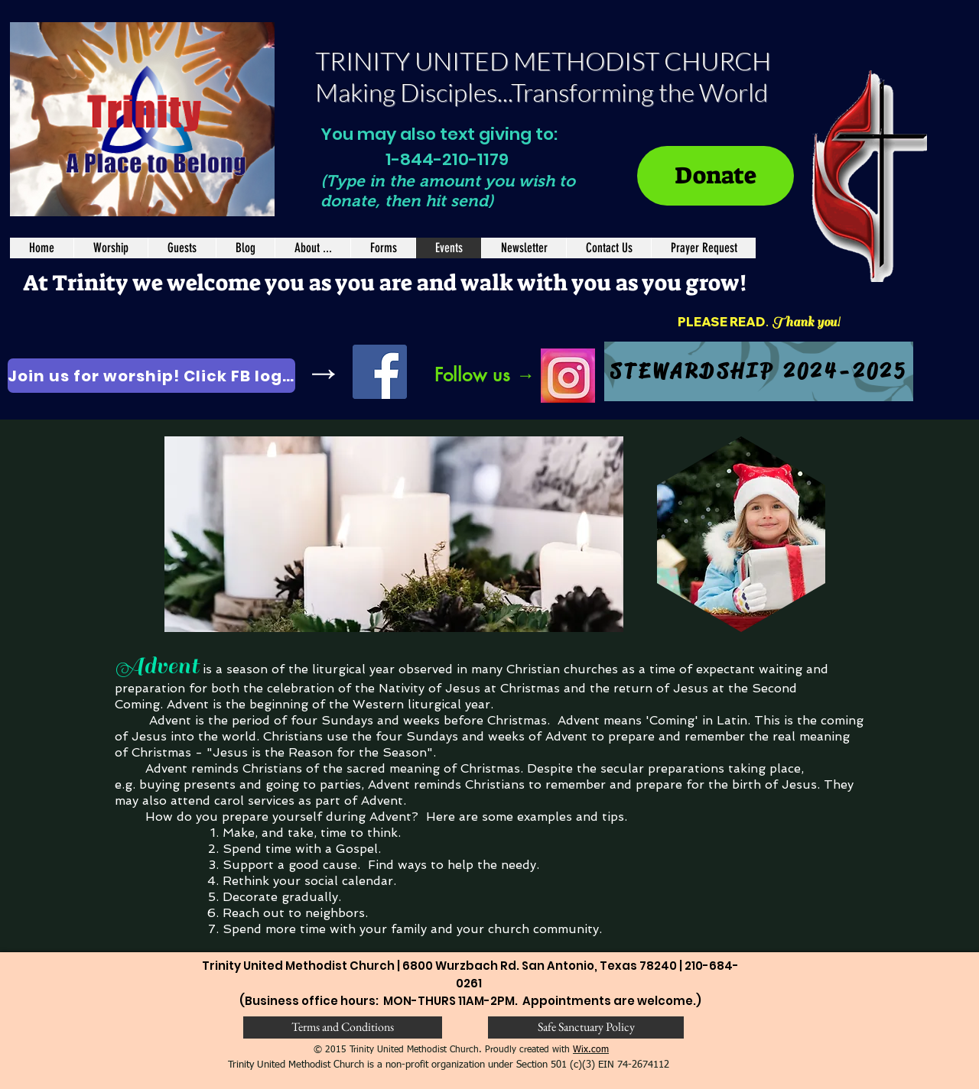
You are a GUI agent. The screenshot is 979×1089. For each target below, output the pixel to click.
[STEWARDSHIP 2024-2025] (758, 371)
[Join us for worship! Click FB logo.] (151, 375)
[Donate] (715, 176)
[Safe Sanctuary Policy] (586, 1027)
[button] (382, 248)
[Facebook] (380, 372)
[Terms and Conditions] (342, 1027)
